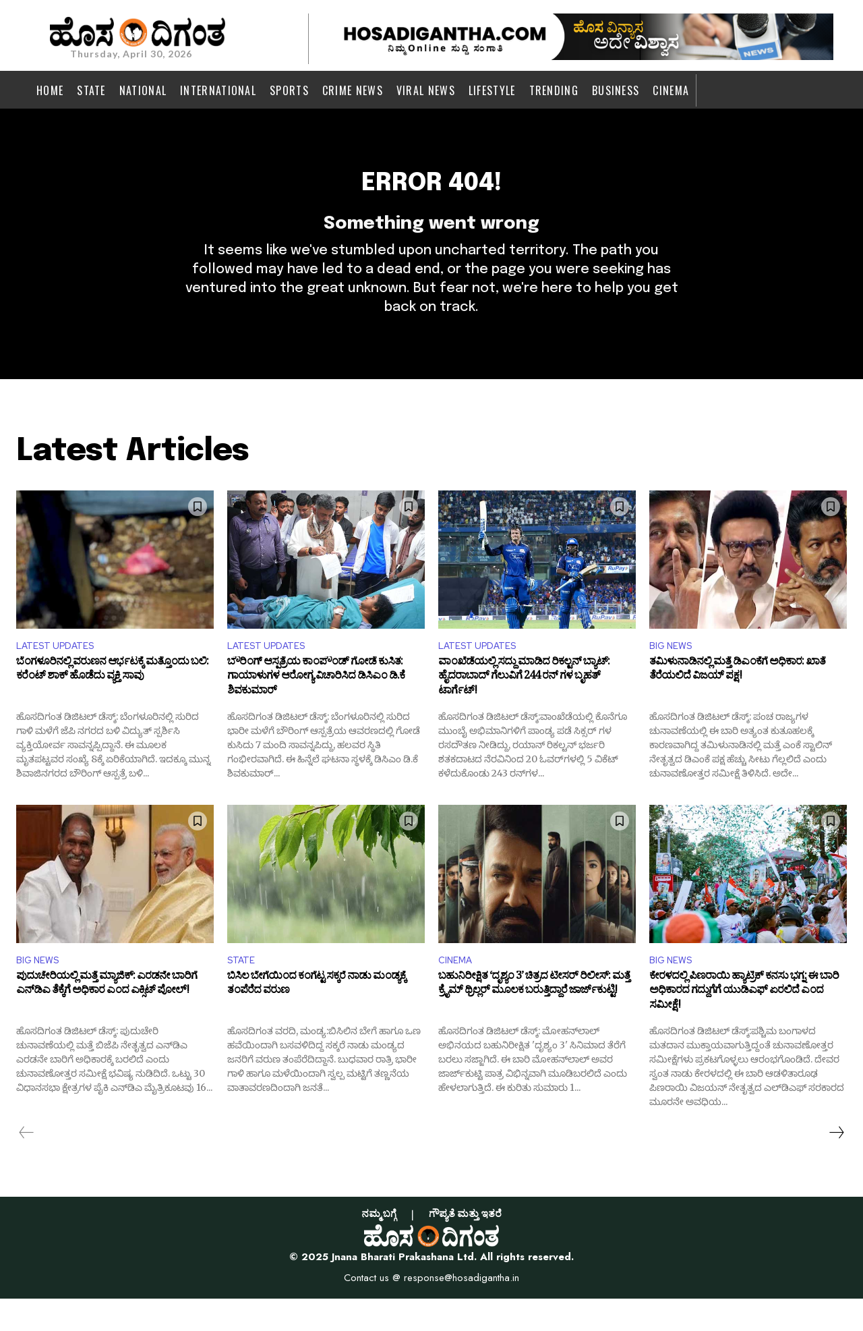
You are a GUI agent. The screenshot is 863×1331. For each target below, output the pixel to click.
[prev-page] (26, 1164)
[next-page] (836, 1164)
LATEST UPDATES (60, 674)
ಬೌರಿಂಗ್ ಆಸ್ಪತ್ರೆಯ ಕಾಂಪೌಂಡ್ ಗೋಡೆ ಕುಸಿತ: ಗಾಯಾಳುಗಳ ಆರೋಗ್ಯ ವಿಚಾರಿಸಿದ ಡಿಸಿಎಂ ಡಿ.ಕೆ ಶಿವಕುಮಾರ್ (316, 708)
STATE (243, 991)
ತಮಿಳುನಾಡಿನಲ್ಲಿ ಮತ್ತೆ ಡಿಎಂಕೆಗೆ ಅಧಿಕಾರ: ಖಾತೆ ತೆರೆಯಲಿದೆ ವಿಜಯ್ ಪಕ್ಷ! (737, 701)
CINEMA (457, 991)
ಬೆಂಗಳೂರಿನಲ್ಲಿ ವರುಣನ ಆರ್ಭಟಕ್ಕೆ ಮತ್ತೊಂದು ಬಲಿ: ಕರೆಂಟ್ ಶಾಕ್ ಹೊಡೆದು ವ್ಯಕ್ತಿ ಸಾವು (112, 701)
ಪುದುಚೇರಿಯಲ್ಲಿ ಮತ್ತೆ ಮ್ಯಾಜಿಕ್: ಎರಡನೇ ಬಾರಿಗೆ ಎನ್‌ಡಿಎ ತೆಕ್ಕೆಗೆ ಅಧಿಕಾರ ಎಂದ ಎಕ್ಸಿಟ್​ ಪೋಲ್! (106, 1018)
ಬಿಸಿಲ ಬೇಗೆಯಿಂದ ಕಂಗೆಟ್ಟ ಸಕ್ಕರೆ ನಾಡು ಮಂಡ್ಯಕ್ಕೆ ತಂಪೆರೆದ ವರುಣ (316, 1018)
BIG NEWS (673, 674)
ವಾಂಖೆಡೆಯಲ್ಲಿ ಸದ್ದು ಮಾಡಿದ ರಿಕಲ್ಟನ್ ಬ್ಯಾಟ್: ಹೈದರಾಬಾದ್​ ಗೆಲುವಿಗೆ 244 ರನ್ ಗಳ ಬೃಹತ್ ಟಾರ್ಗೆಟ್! (523, 708)
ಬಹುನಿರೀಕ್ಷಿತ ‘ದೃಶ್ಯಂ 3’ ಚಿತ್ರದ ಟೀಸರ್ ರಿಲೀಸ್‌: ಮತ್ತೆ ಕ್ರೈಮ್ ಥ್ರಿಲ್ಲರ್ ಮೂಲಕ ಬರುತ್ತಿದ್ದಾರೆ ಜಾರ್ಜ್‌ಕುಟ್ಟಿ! (534, 1018)
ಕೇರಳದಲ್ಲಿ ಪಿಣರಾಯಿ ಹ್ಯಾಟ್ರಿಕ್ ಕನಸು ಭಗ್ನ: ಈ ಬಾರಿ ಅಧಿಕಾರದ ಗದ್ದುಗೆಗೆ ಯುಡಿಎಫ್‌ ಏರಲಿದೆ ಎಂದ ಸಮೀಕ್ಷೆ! (744, 1025)
